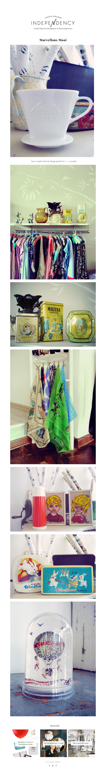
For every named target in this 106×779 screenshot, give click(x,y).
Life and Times (53, 762)
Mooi (67, 161)
